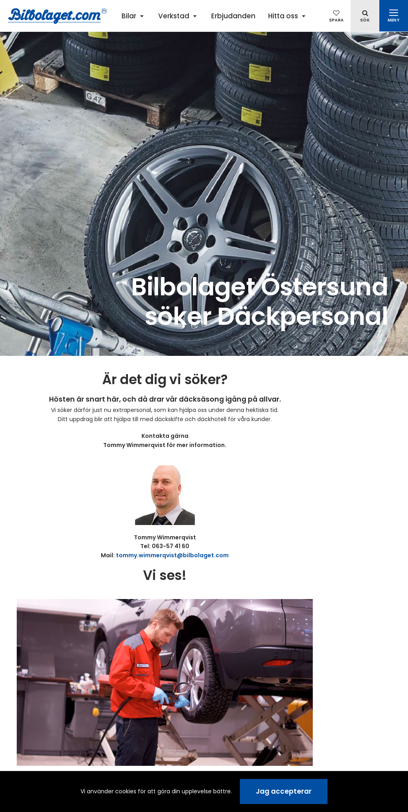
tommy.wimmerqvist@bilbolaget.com (172, 555)
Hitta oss (283, 16)
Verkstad (173, 16)
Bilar (129, 16)
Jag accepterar (284, 791)
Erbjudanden (233, 16)
